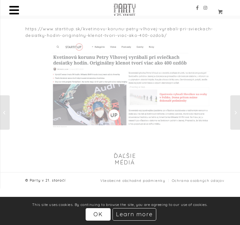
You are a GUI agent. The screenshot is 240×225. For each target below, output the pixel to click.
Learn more (134, 214)
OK (98, 214)
